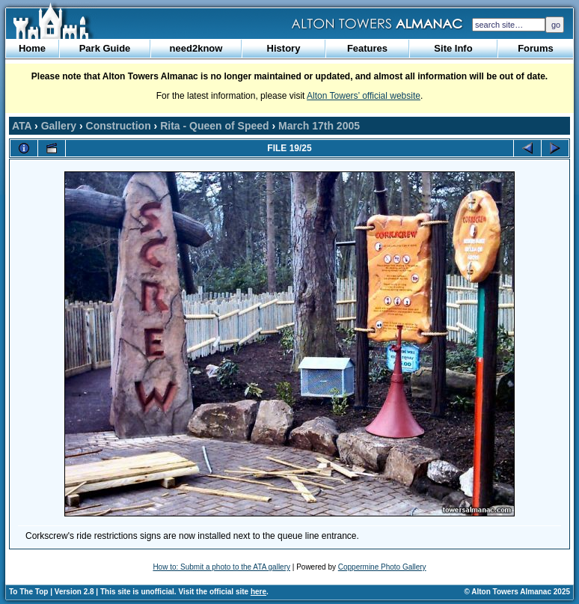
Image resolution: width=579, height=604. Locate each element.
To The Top (28, 592)
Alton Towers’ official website (363, 96)
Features (367, 48)
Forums (536, 48)
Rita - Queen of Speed (214, 126)
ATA (21, 126)
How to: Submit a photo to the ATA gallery (221, 567)
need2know (196, 48)
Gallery (58, 126)
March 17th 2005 (319, 126)
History (284, 48)
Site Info (453, 48)
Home (32, 48)
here (258, 592)
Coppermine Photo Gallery (382, 567)
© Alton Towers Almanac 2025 (517, 592)
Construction (118, 126)
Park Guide (105, 48)
